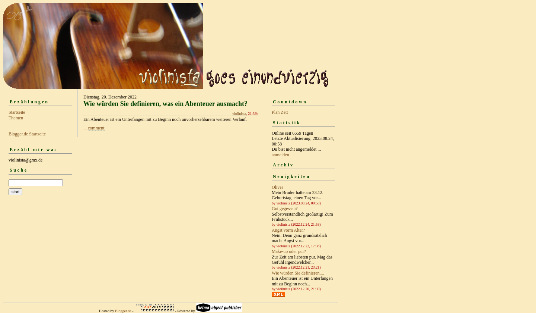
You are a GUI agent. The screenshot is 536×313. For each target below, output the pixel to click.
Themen (16, 117)
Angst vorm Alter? (288, 230)
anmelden (280, 154)
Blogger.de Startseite (27, 134)
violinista (239, 114)
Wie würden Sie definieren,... (298, 273)
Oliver (277, 187)
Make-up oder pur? (289, 251)
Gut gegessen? (285, 208)
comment (96, 128)
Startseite (17, 112)
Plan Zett (280, 112)
